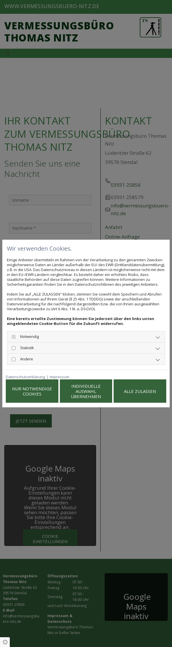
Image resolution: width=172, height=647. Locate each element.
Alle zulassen (140, 391)
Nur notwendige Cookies (32, 391)
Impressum (59, 376)
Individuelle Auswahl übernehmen (86, 391)
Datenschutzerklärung (25, 376)
